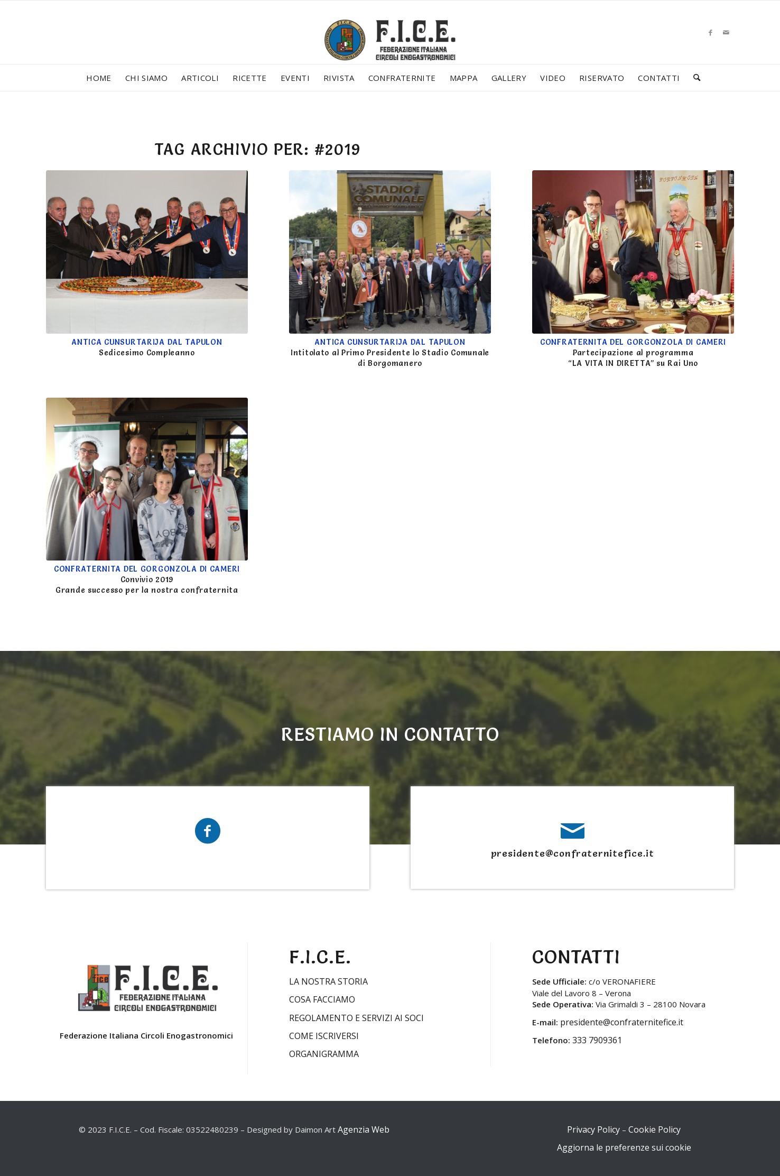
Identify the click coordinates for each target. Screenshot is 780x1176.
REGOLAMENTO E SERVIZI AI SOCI (356, 1018)
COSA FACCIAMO (322, 999)
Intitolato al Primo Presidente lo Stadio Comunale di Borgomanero (390, 352)
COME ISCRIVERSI (324, 1036)
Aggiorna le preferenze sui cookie (624, 1147)
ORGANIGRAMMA (324, 1054)
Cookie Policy (654, 1129)
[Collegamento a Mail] (726, 32)
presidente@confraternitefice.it (572, 853)
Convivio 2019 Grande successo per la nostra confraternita (147, 579)
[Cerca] (693, 78)
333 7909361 (597, 1040)
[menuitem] (98, 78)
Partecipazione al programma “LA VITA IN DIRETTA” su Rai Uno (633, 352)
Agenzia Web (363, 1129)
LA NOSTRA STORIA (328, 981)
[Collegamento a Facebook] (710, 32)
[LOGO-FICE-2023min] (390, 50)
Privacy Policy (593, 1129)
